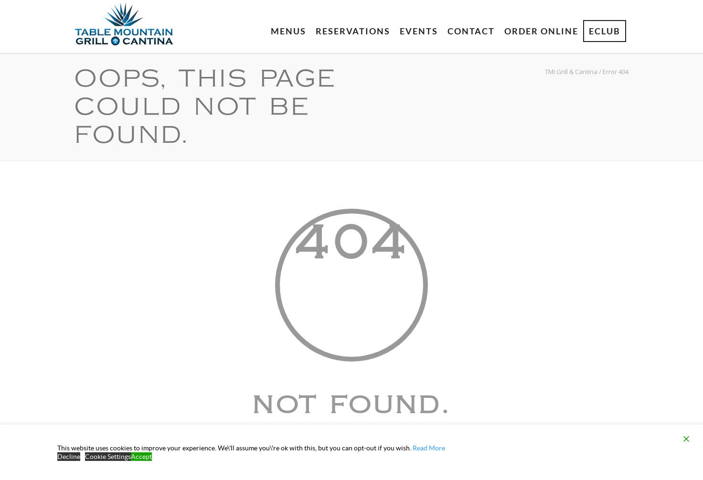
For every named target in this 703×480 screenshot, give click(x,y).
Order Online (541, 31)
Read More (429, 448)
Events (419, 31)
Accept (141, 456)
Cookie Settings (108, 456)
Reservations (353, 31)
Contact (471, 31)
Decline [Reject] (68, 456)
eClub (604, 31)
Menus (288, 31)
